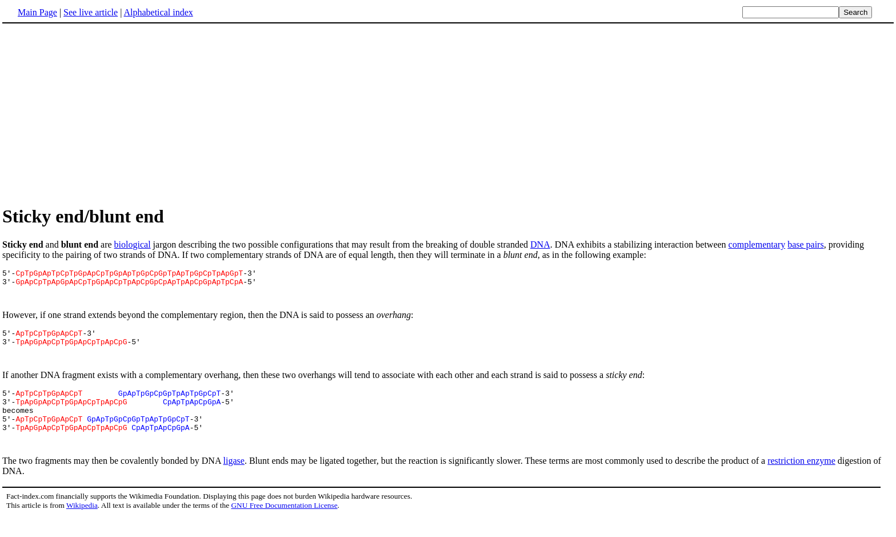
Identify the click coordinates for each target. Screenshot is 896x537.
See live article (90, 12)
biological (132, 244)
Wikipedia (82, 526)
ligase (234, 481)
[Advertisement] (98, 114)
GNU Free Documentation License (284, 526)
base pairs (805, 244)
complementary (757, 244)
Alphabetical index (158, 12)
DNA (540, 244)
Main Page (37, 12)
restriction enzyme (801, 481)
